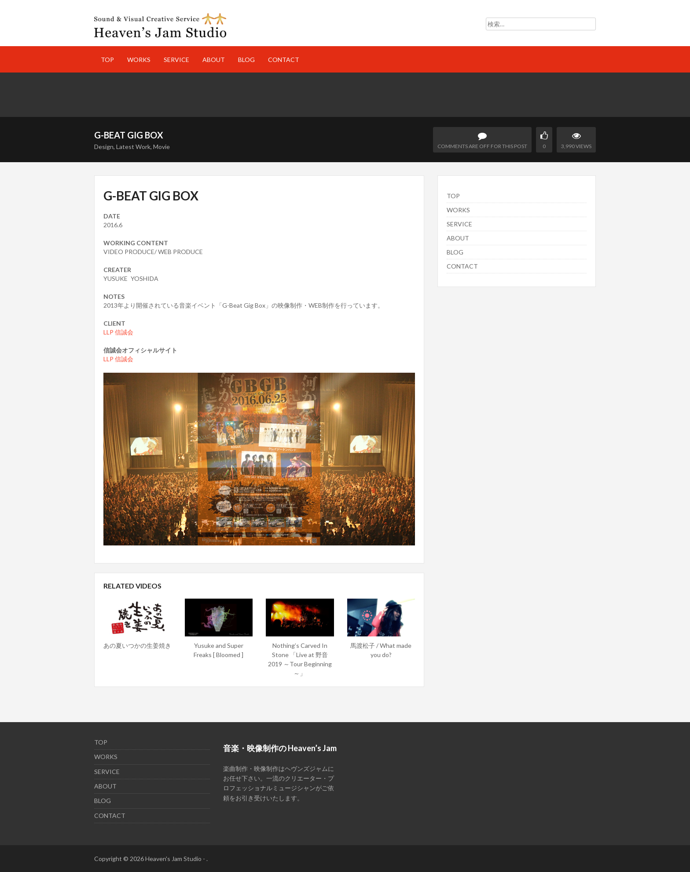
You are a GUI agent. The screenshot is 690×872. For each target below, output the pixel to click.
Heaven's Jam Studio (173, 858)
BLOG (246, 59)
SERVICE (176, 59)
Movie (161, 146)
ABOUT (213, 59)
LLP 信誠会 (118, 332)
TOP (107, 59)
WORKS (138, 59)
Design (104, 146)
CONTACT (283, 59)
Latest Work (133, 146)
